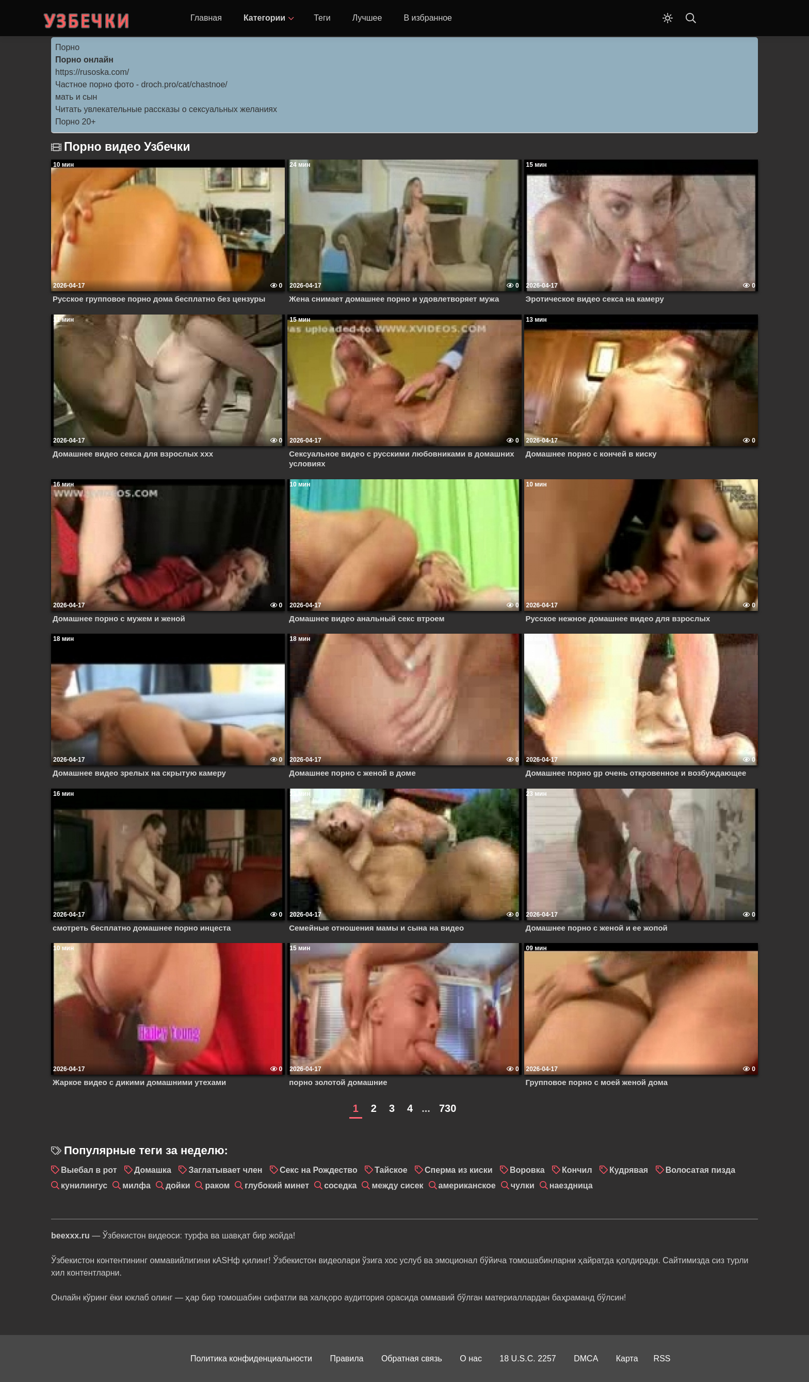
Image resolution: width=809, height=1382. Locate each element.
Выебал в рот (89, 1170)
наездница (571, 1185)
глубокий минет (277, 1185)
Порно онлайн (84, 59)
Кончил (577, 1170)
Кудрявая (628, 1170)
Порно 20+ (75, 121)
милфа (136, 1185)
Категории (264, 17)
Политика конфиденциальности (251, 1358)
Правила (347, 1358)
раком (217, 1185)
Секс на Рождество (319, 1170)
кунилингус (84, 1185)
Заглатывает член (225, 1170)
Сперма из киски (458, 1170)
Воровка (527, 1170)
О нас (471, 1358)
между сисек (397, 1185)
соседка (340, 1185)
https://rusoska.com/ (92, 72)
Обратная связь (411, 1358)
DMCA (586, 1358)
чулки (523, 1185)
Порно (67, 47)
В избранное (427, 17)
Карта (627, 1358)
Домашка (152, 1170)
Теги (322, 17)
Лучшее (367, 17)
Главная (206, 17)
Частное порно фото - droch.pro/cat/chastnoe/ (141, 84)
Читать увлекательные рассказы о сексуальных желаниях (166, 109)
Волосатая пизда (700, 1170)
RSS (662, 1358)
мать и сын (76, 96)
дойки (178, 1185)
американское (467, 1185)
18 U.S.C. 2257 (527, 1358)
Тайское (391, 1170)
